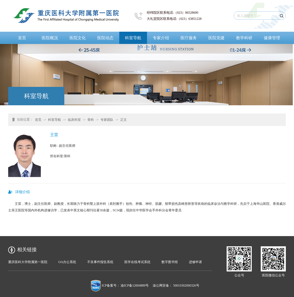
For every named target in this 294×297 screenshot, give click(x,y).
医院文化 (77, 38)
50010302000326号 (186, 285)
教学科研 (244, 38)
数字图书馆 (169, 262)
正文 (123, 119)
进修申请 (195, 262)
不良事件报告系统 (100, 262)
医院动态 (105, 38)
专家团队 (107, 119)
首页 (22, 38)
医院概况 (50, 38)
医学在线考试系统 (137, 262)
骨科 (90, 119)
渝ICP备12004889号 (135, 285)
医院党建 (216, 38)
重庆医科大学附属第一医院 (27, 262)
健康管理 (272, 38)
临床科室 (74, 119)
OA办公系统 (67, 262)
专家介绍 (161, 38)
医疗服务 (188, 38)
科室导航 (133, 38)
